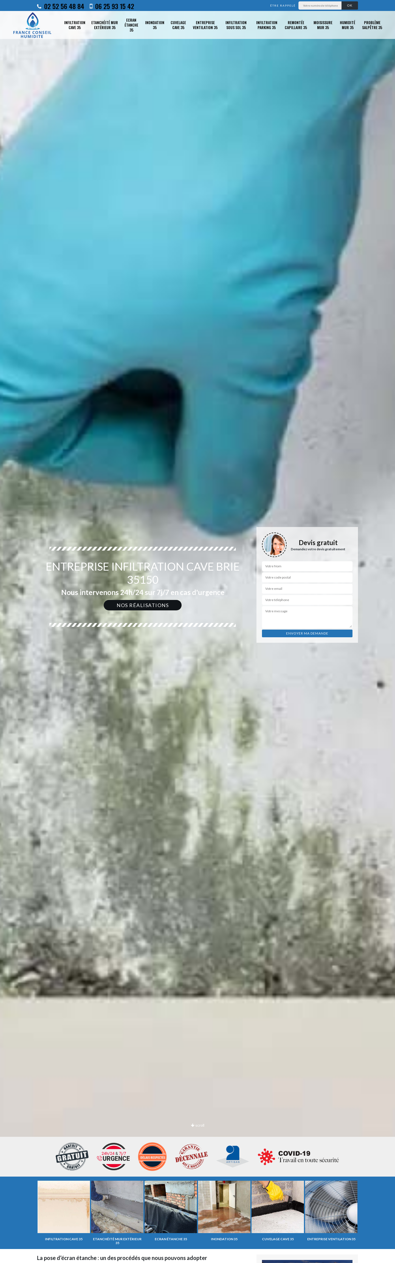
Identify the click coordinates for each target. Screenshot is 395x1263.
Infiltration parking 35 (266, 24)
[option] (197, 631)
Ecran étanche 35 (131, 25)
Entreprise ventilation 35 (205, 24)
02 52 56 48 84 (60, 6)
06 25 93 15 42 (112, 6)
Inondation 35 (154, 24)
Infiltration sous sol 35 (236, 24)
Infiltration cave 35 (74, 24)
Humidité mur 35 (347, 24)
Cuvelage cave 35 (178, 24)
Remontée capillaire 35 (296, 24)
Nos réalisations (143, 605)
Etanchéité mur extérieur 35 (104, 24)
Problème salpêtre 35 (372, 24)
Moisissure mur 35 (323, 24)
